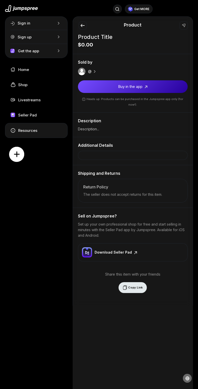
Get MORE (138, 9)
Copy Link (133, 287)
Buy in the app (133, 86)
